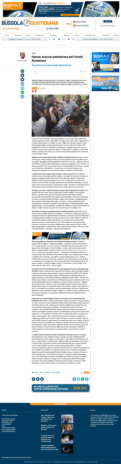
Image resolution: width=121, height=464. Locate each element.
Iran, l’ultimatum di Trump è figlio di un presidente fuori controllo (47, 418)
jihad (41, 372)
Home (7, 35)
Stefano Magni (22, 60)
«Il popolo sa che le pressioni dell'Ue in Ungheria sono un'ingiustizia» (47, 438)
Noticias (82, 25)
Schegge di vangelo (15, 39)
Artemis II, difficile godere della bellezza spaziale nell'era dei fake (49, 447)
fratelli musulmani (55, 372)
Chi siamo (18, 35)
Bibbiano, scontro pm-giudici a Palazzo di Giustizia (49, 427)
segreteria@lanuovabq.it (9, 429)
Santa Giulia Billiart (89, 39)
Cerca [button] (116, 35)
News (80, 21)
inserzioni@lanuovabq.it (8, 431)
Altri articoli (60, 403)
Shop (76, 35)
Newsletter (107, 26)
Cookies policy (14, 457)
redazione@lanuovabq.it (8, 427)
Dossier (66, 35)
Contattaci (105, 35)
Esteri (63, 44)
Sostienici (53, 35)
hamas (36, 372)
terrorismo (46, 372)
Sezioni (28, 35)
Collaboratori (40, 35)
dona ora (108, 21)
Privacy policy (5, 457)
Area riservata (90, 35)
